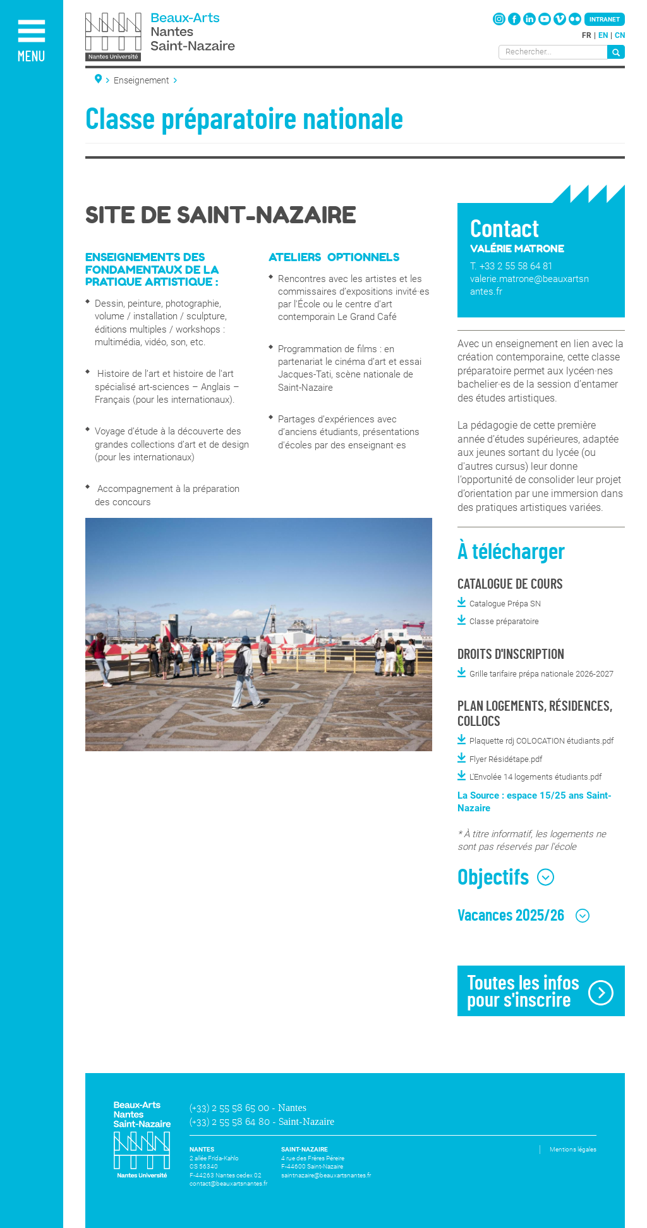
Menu (31, 57)
